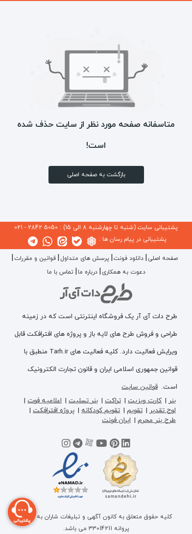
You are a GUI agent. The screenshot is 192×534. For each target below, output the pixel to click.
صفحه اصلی (163, 258)
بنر (172, 400)
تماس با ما (60, 272)
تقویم (135, 410)
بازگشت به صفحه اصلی (96, 175)
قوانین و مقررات (35, 258)
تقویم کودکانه (100, 410)
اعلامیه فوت (44, 400)
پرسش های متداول (84, 258)
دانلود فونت (129, 258)
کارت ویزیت (145, 400)
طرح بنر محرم (157, 420)
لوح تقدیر (162, 410)
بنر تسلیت (83, 400)
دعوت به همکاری (123, 272)
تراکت (113, 400)
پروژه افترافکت (53, 410)
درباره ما (87, 272)
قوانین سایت (139, 387)
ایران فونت (116, 420)
